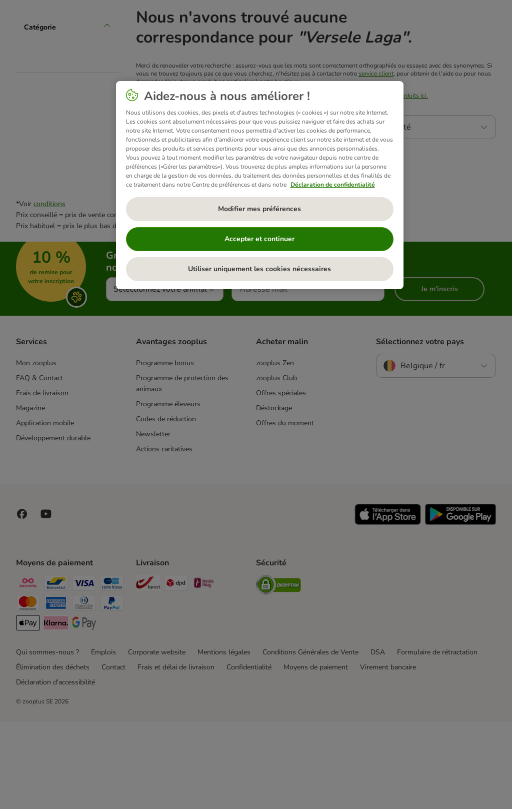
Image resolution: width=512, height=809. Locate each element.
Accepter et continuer (259, 239)
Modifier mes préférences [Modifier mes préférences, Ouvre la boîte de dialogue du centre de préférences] (259, 209)
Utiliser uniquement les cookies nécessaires (259, 269)
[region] (260, 185)
